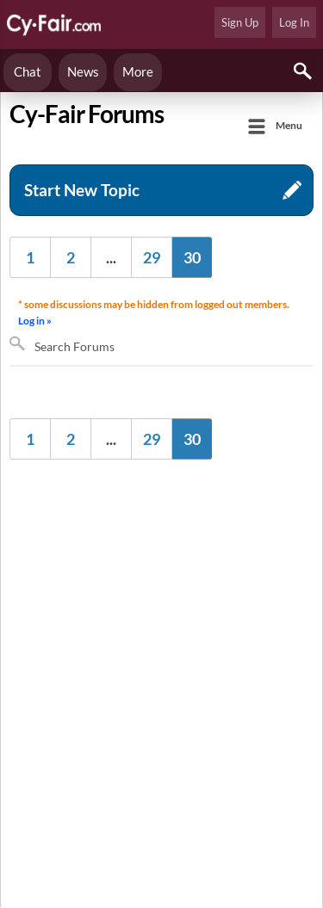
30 (192, 257)
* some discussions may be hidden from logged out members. (155, 314)
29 (151, 257)
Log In (294, 22)
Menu (289, 125)
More (137, 71)
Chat (27, 71)
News (83, 71)
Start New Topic (82, 190)
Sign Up (239, 22)
